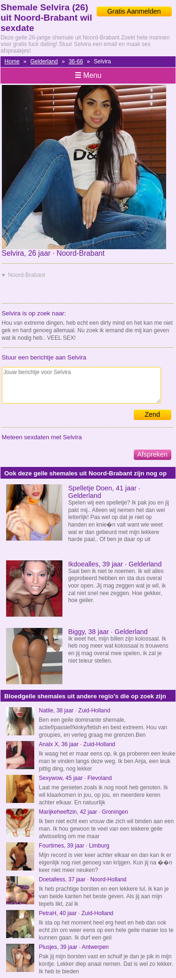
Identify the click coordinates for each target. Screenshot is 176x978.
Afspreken (152, 454)
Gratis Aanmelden (134, 11)
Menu (88, 75)
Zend (152, 414)
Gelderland (44, 61)
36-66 (76, 61)
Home (12, 61)
